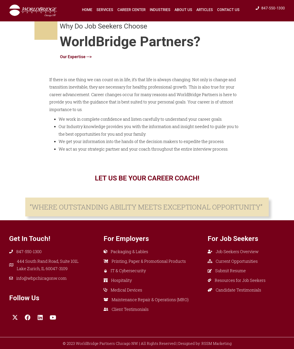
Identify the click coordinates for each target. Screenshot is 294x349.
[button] (15, 317)
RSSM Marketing (216, 343)
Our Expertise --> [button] (76, 52)
